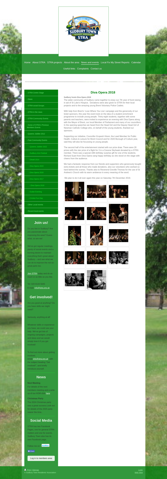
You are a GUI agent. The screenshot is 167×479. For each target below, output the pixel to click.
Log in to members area (41, 458)
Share (31, 451)
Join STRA (32, 273)
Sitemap (35, 470)
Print (27, 470)
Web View (139, 473)
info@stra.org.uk (42, 288)
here (48, 393)
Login (140, 470)
